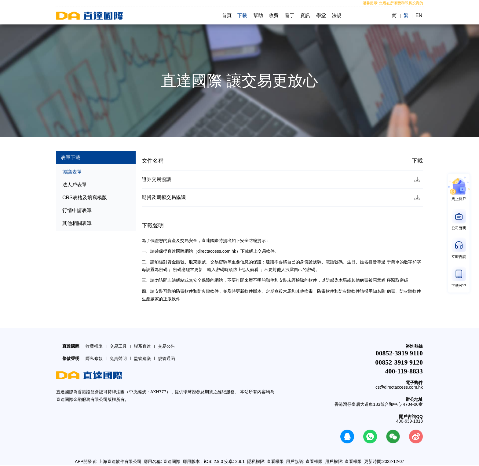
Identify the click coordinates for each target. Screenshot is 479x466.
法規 (337, 15)
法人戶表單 (74, 184)
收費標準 (94, 346)
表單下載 (70, 157)
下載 (242, 15)
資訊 (305, 15)
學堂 (321, 15)
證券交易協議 (156, 179)
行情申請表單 (77, 210)
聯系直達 (142, 346)
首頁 (226, 15)
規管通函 (166, 358)
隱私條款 (94, 358)
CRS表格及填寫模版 (84, 197)
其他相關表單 (77, 223)
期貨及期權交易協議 (164, 197)
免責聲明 (118, 358)
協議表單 (72, 171)
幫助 (258, 15)
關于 (289, 15)
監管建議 (142, 358)
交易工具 (118, 346)
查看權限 (275, 461)
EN (419, 15)
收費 (274, 15)
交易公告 (166, 346)
